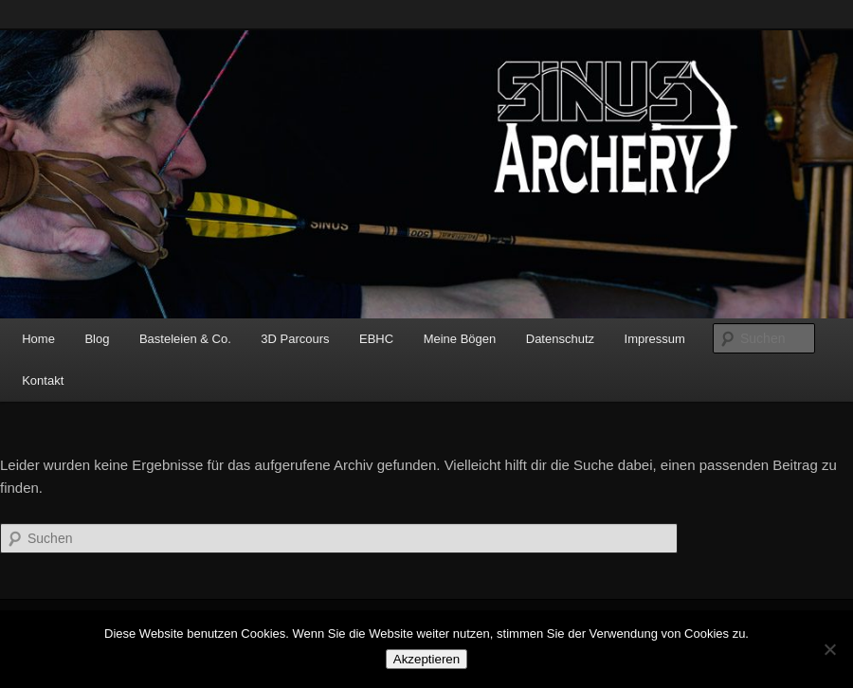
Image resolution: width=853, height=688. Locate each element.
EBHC (376, 339)
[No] (829, 649)
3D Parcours (295, 339)
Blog (96, 339)
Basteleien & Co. (185, 339)
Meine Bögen (460, 339)
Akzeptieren (426, 659)
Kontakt (43, 380)
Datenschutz (560, 339)
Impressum (655, 339)
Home (38, 339)
